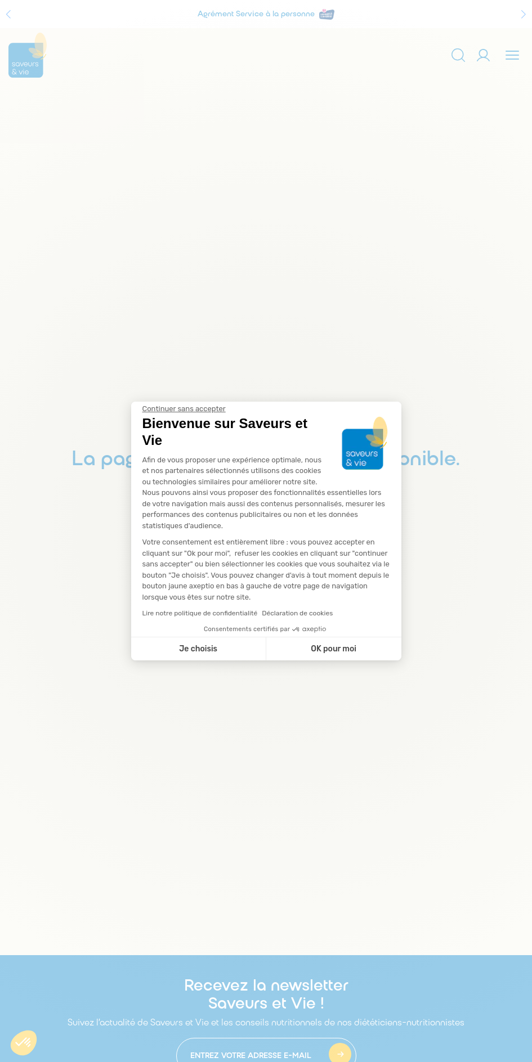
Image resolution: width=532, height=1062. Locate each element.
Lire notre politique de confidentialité (200, 613)
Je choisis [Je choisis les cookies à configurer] (198, 649)
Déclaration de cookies (297, 613)
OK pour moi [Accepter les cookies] (333, 649)
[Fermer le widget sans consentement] (184, 409)
